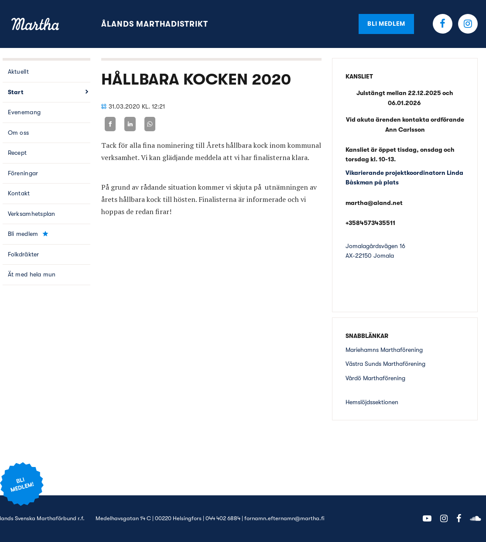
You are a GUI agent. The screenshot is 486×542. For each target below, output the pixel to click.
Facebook (442, 24)
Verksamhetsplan (31, 213)
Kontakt (19, 193)
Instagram (468, 24)
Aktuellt (18, 71)
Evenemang (24, 112)
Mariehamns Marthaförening (384, 349)
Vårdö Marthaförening (375, 378)
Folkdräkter (23, 254)
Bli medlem (386, 23)
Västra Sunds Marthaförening (385, 363)
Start (16, 92)
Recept (17, 152)
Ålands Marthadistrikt (154, 24)
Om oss (18, 132)
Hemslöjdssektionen (372, 402)
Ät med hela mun (32, 274)
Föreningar (23, 173)
